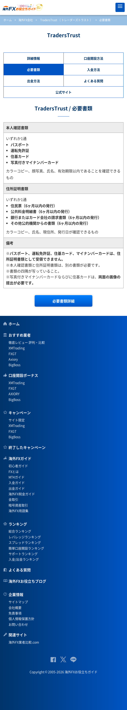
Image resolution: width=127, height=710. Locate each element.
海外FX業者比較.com (24, 642)
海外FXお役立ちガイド (63, 7)
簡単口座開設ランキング (26, 548)
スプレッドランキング (25, 542)
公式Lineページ (73, 659)
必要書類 (33, 69)
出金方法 (33, 81)
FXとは (14, 471)
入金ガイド (17, 482)
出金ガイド (17, 488)
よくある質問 (93, 81)
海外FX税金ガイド (22, 494)
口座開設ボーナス (23, 375)
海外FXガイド (20, 458)
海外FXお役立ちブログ (27, 581)
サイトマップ (18, 601)
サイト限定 (17, 420)
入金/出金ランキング (24, 559)
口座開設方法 (93, 58)
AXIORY (14, 393)
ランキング (18, 524)
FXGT (12, 353)
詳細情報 (33, 58)
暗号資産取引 (18, 505)
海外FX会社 (25, 20)
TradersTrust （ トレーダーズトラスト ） (66, 20)
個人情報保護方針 (21, 618)
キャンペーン (20, 412)
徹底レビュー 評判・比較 (27, 342)
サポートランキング (23, 553)
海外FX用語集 (18, 510)
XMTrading (17, 348)
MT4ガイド (16, 477)
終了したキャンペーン (27, 447)
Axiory (13, 359)
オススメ (109, 7)
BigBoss (15, 364)
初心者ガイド (18, 465)
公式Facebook (53, 659)
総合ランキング (20, 531)
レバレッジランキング (25, 537)
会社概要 (15, 607)
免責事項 (15, 613)
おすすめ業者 (20, 335)
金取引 (13, 499)
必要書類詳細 (63, 301)
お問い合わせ (18, 624)
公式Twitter (63, 659)
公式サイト (63, 92)
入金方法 (93, 69)
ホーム (7, 20)
